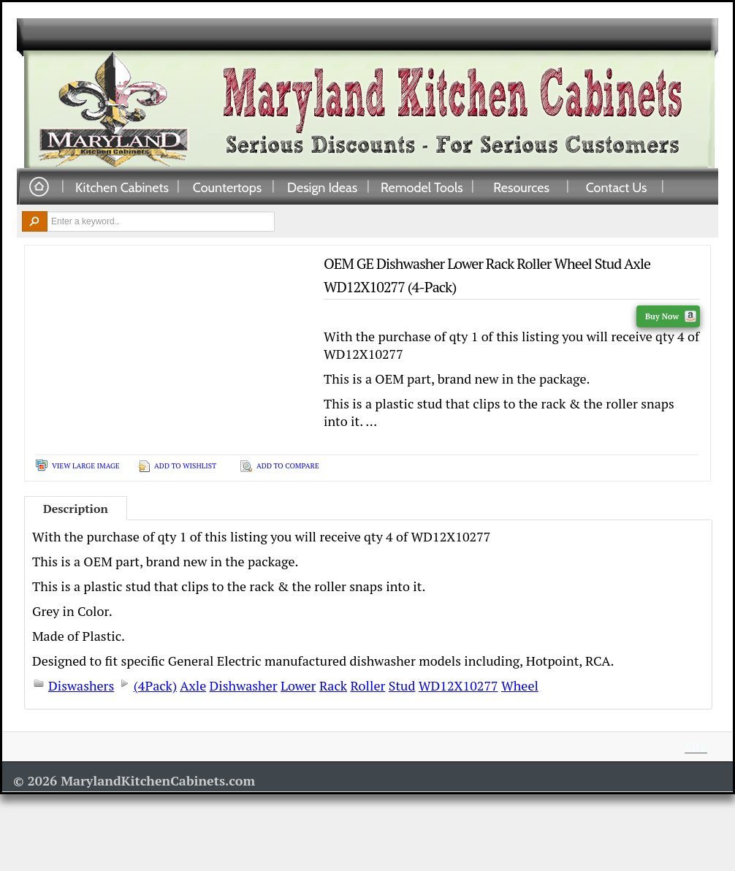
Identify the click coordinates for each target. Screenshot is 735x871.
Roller (368, 685)
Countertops (227, 187)
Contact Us (616, 187)
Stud (402, 685)
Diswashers (81, 685)
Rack (333, 685)
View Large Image (86, 466)
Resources (521, 187)
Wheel (519, 685)
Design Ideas (322, 187)
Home (38, 187)
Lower (298, 685)
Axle (193, 685)
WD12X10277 (458, 685)
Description (75, 509)
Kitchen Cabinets (122, 187)
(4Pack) (155, 685)
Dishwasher (244, 685)
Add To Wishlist (185, 466)
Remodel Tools (422, 187)
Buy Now (670, 316)
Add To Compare (287, 466)
